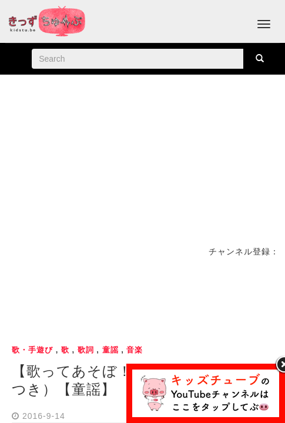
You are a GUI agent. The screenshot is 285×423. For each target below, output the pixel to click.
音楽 (134, 349)
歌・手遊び (32, 349)
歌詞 (86, 349)
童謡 (110, 349)
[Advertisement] (143, 299)
